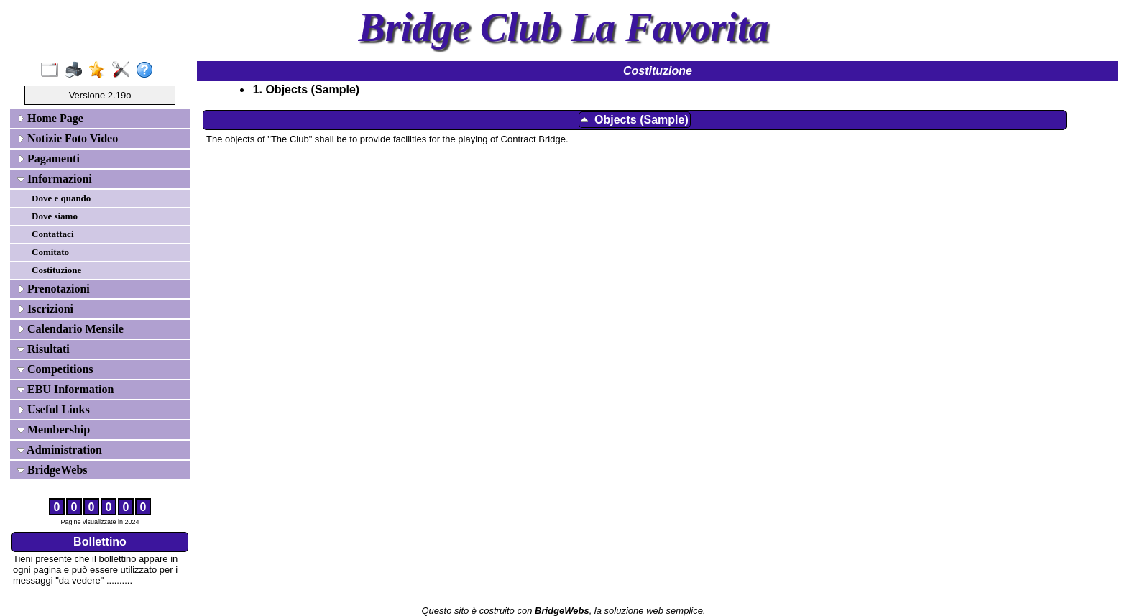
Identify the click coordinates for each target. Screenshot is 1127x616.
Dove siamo (55, 216)
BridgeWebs (52, 470)
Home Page (50, 118)
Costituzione (56, 270)
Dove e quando (61, 198)
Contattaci (53, 234)
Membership (53, 429)
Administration (59, 449)
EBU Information (65, 389)
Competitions (55, 369)
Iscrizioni (45, 309)
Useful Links (53, 409)
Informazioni (54, 179)
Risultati (43, 349)
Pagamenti (48, 158)
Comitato (50, 252)
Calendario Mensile (70, 329)
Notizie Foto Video (67, 138)
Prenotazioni (53, 288)
